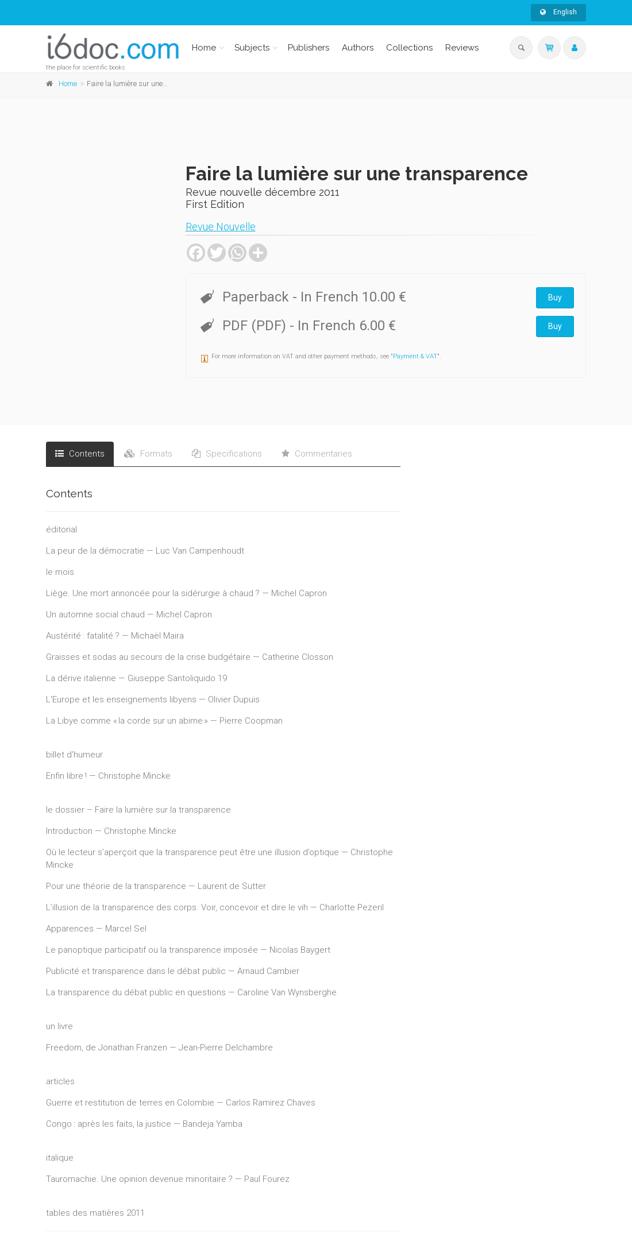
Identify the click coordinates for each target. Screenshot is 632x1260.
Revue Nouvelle (221, 227)
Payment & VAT (415, 356)
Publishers (308, 47)
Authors (357, 47)
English (558, 12)
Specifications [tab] (227, 454)
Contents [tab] (80, 454)
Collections (409, 47)
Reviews (462, 47)
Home (204, 47)
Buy (555, 297)
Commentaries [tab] (317, 454)
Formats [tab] (148, 454)
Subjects (251, 47)
